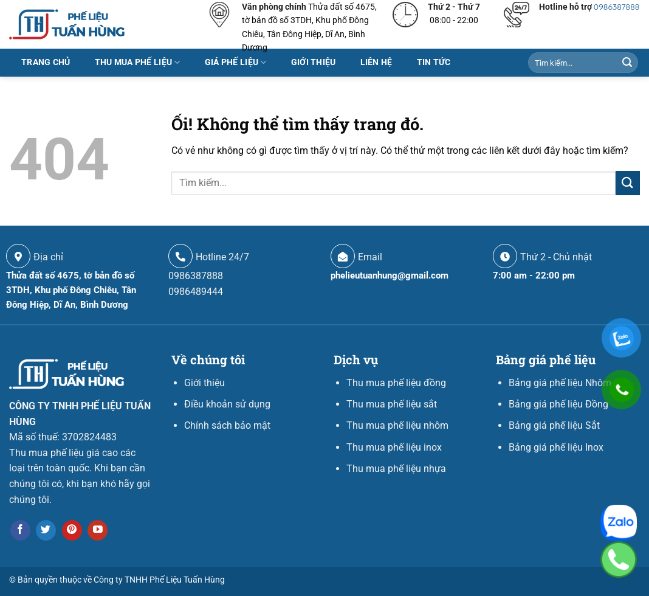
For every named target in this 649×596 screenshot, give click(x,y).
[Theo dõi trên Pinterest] (72, 530)
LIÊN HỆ (376, 62)
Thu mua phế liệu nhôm (397, 425)
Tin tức (434, 62)
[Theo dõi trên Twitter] (46, 530)
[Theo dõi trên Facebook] (20, 530)
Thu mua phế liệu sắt (391, 404)
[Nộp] (627, 62)
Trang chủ (45, 62)
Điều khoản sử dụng (227, 404)
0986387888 (617, 6)
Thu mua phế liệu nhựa (396, 468)
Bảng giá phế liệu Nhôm (560, 383)
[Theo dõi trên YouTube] (98, 530)
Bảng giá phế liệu (546, 359)
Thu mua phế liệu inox (394, 447)
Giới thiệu (313, 62)
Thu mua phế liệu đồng (396, 383)
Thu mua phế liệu (137, 62)
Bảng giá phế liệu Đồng (558, 404)
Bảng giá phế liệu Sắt (554, 425)
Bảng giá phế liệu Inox (556, 447)
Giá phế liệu (236, 62)
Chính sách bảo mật (227, 425)
